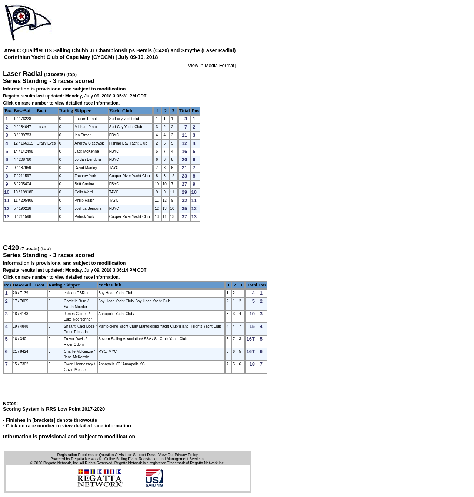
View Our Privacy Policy (178, 455)
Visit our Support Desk (137, 455)
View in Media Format (211, 65)
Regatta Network (57, 463)
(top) (71, 74)
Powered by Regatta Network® (75, 459)
